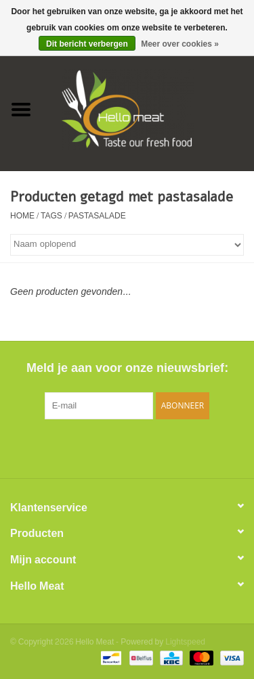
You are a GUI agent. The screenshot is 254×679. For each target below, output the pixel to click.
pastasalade (97, 215)
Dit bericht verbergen (87, 44)
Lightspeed (185, 641)
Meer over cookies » (180, 44)
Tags (51, 215)
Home (22, 215)
